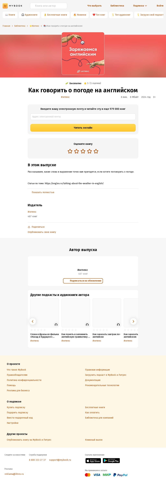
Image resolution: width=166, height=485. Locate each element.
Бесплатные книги (57, 14)
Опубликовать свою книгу (42, 232)
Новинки (81, 14)
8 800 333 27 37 (37, 460)
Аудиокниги (31, 14)
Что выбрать (94, 5)
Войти (160, 5)
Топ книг (100, 14)
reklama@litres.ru (14, 474)
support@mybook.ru (60, 460)
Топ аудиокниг (122, 14)
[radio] (70, 151)
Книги (12, 14)
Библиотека (117, 5)
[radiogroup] (83, 152)
